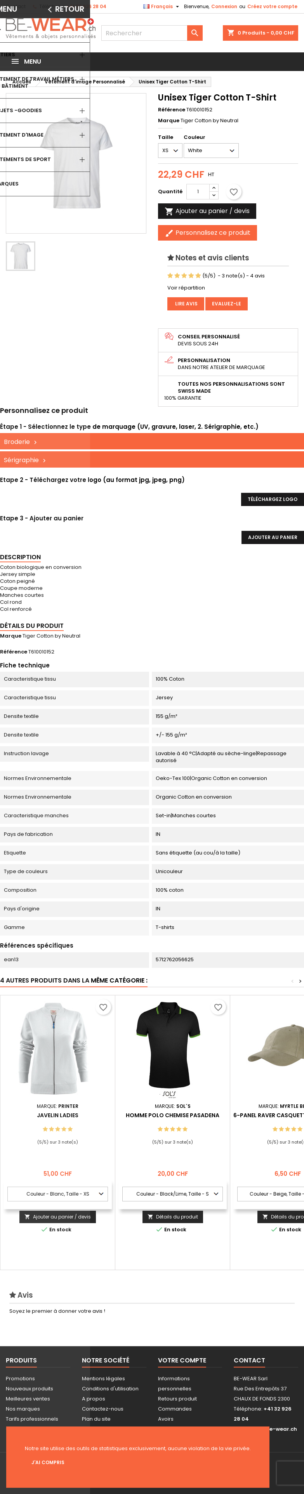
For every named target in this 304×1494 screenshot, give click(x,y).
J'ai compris (47, 1462)
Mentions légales (103, 1378)
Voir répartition (186, 287)
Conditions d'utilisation (110, 1388)
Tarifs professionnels (32, 1419)
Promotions (20, 1378)
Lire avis (186, 303)
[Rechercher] (152, 33)
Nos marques (23, 1409)
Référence (171, 109)
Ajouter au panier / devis (57, 1216)
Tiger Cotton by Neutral (51, 636)
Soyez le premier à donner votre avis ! (57, 1311)
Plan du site (96, 1419)
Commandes (175, 1409)
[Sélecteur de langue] (162, 6)
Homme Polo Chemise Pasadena (172, 1115)
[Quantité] (198, 191)
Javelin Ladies (57, 1115)
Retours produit (177, 1398)
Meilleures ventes (28, 1398)
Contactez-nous (102, 1409)
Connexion (224, 6)
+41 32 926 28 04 (86, 6)
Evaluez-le (226, 303)
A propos (93, 1398)
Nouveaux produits (29, 1388)
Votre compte (182, 1360)
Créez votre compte (272, 6)
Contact (16, 6)
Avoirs (166, 1419)
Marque (168, 120)
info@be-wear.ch (273, 1429)
